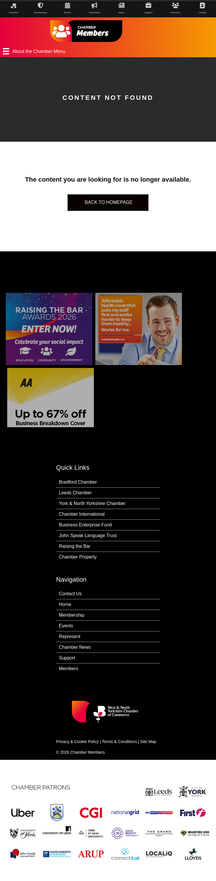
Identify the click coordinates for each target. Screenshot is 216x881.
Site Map (148, 741)
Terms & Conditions (119, 741)
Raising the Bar (74, 546)
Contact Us (70, 593)
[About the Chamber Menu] (108, 51)
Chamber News (75, 647)
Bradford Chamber (78, 482)
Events (66, 625)
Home (65, 604)
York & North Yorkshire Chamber (92, 503)
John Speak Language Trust (88, 535)
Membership (71, 615)
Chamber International (82, 514)
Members (68, 668)
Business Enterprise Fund (85, 524)
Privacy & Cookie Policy (77, 741)
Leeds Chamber (75, 492)
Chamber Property (78, 556)
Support (67, 657)
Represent (69, 636)
